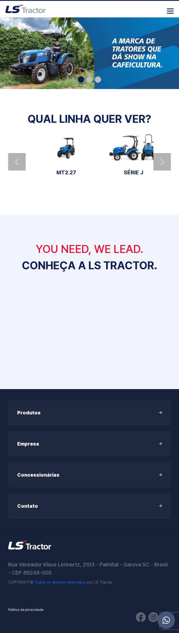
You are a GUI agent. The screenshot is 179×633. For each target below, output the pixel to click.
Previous (17, 162)
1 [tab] (81, 79)
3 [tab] (98, 79)
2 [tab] (89, 79)
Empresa (89, 444)
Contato (89, 506)
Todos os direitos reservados (60, 582)
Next (162, 162)
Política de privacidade (25, 610)
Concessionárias (89, 475)
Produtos (89, 413)
